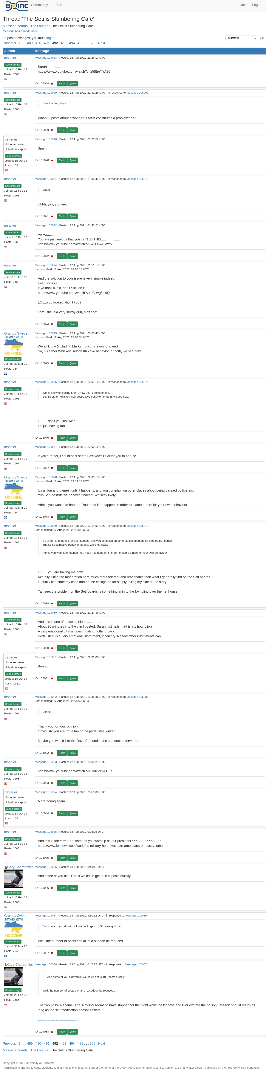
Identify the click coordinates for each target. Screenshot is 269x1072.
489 (30, 43)
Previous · (11, 43)
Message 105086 (46, 866)
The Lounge (39, 26)
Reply (62, 83)
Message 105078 (46, 477)
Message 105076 (46, 381)
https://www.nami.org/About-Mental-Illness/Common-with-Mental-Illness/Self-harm (58, 1020)
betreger (11, 139)
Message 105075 (46, 333)
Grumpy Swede (15, 333)
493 (63, 43)
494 (72, 43)
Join (243, 5)
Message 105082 (46, 696)
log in (50, 38)
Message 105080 (46, 612)
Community (41, 5)
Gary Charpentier (20, 867)
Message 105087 (46, 915)
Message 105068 (46, 57)
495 (80, 43)
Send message (12, 64)
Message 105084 (46, 792)
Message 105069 (46, 92)
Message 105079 (46, 525)
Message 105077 (46, 446)
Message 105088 (46, 964)
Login (256, 5)
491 (47, 43)
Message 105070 (46, 139)
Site (60, 5)
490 (38, 43)
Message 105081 (46, 657)
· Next (100, 43)
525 (92, 43)
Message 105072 (46, 225)
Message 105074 (46, 265)
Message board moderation (20, 31)
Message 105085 (46, 831)
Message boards (15, 26)
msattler (10, 58)
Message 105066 (137, 92)
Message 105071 (46, 178)
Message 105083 (46, 761)
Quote (72, 83)
